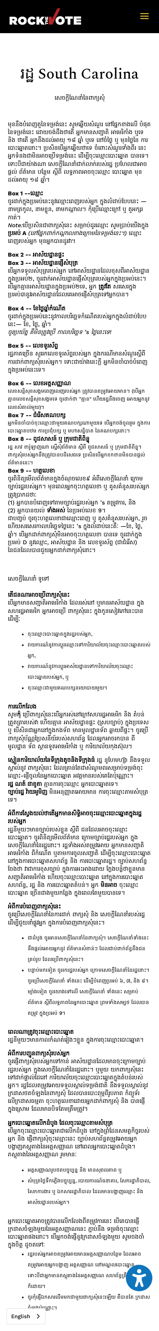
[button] (144, 21)
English (20, 1316)
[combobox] (26, 1316)
